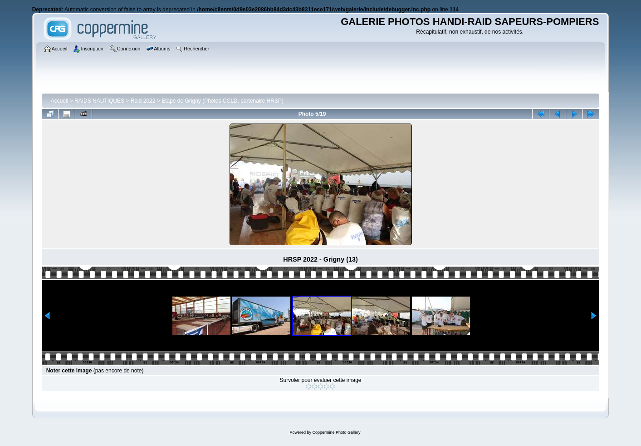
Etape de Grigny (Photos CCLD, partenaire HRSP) (222, 101)
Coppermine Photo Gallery (336, 432)
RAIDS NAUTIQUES (99, 101)
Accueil (60, 101)
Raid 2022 (143, 101)
